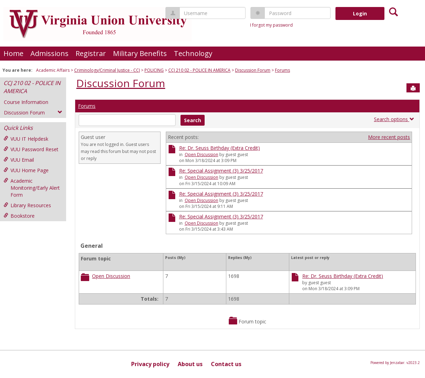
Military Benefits (140, 53)
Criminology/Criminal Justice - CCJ (107, 70)
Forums (282, 70)
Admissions (49, 53)
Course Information (26, 102)
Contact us (226, 364)
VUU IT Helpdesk (25, 138)
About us (190, 364)
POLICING (154, 70)
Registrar (91, 53)
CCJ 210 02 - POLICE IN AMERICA (199, 70)
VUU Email (18, 159)
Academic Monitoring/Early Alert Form (31, 187)
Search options (394, 119)
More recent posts (389, 137)
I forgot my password (271, 25)
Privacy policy (150, 364)
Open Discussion (201, 155)
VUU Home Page (26, 170)
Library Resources (27, 205)
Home (13, 53)
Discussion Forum (252, 70)
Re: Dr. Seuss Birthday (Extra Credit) (219, 148)
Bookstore (19, 215)
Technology (193, 53)
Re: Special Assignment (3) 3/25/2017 (221, 170)
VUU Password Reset (30, 149)
